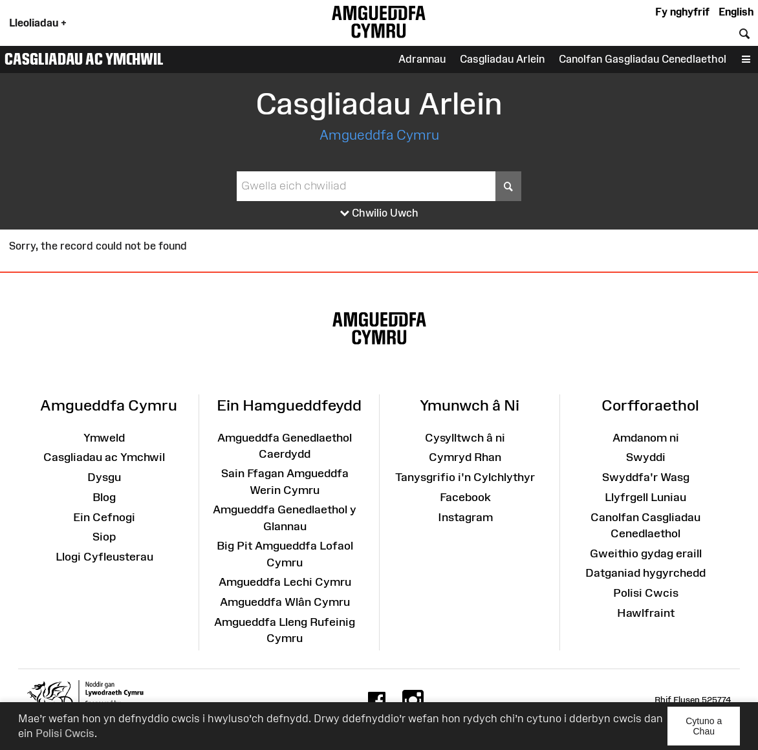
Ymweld (104, 437)
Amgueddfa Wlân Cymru (285, 601)
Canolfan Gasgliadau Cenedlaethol (642, 59)
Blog (104, 497)
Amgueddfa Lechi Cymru (285, 581)
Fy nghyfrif (682, 11)
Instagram (465, 517)
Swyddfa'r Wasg (645, 477)
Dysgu (104, 477)
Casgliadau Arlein (502, 59)
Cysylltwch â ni (465, 437)
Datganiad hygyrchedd (645, 572)
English (736, 11)
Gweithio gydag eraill (646, 553)
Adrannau (422, 59)
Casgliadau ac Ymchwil (84, 59)
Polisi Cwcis (65, 733)
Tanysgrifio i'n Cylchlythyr (465, 477)
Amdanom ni (645, 437)
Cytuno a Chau (713, 730)
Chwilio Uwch (379, 213)
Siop (104, 536)
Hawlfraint (646, 612)
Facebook (465, 497)
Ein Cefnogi (104, 517)
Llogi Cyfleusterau (104, 556)
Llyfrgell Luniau (645, 497)
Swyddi (646, 457)
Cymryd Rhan (465, 457)
